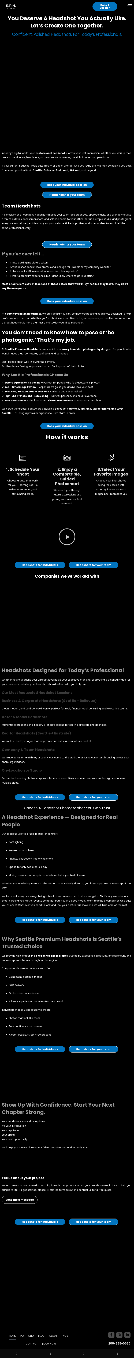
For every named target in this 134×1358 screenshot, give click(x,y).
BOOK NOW (49, 1344)
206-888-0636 (119, 1343)
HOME (12, 1336)
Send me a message (19, 1216)
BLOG (41, 1336)
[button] (67, 553)
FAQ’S (65, 1336)
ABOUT (53, 1336)
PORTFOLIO (27, 1336)
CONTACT (32, 1344)
